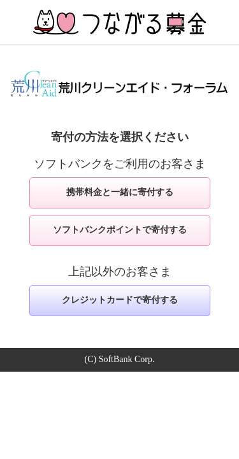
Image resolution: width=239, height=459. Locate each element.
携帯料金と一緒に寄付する (119, 192)
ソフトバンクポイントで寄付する (120, 230)
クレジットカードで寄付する (120, 300)
